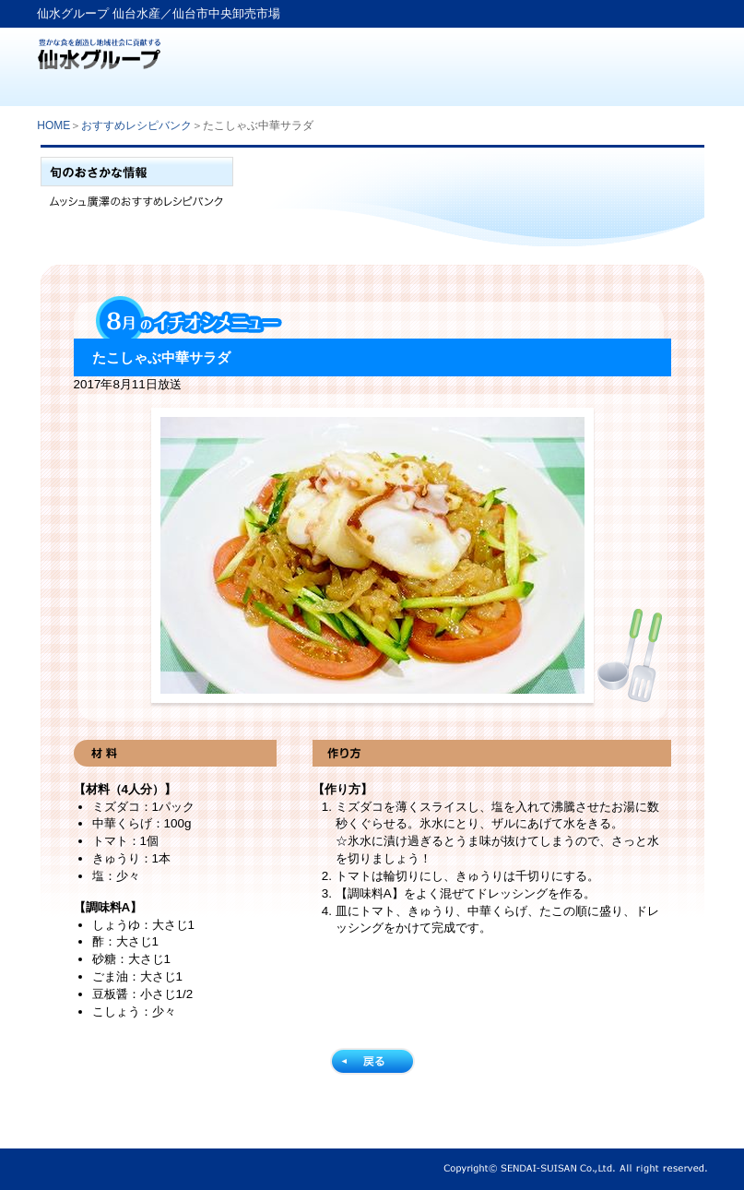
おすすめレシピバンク (136, 125)
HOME (53, 125)
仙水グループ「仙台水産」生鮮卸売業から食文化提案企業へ (99, 48)
